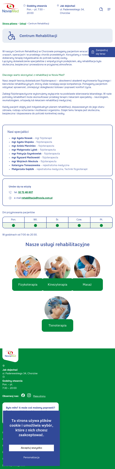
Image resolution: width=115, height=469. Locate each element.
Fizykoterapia (23, 284)
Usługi (23, 23)
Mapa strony (39, 396)
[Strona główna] (10, 9)
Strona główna (9, 23)
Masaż (91, 284)
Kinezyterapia (57, 284)
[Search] (101, 9)
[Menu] (109, 9)
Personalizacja (32, 457)
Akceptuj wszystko (31, 447)
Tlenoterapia (58, 325)
